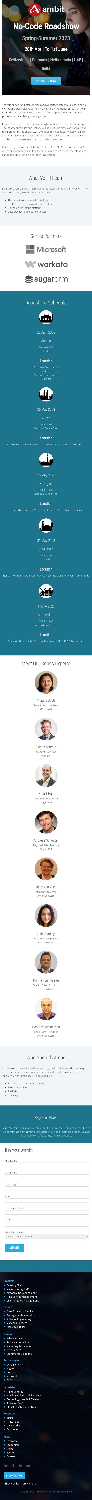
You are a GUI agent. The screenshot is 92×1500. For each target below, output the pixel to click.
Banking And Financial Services (24, 1395)
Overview (11, 1441)
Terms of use (28, 1483)
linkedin (20, 1466)
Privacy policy (11, 1483)
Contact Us (15, 1475)
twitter (6, 1466)
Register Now (46, 81)
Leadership (12, 1445)
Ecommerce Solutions (19, 1353)
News (9, 1448)
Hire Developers (15, 1326)
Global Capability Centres (21, 1407)
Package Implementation (20, 1315)
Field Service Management (21, 1296)
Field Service (13, 1350)
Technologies (11, 1360)
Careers (10, 1456)
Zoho (9, 1380)
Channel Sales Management (22, 1300)
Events (10, 1452)
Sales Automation (16, 1338)
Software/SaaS (14, 1403)
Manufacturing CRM (17, 1289)
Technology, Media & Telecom (23, 1399)
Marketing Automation (19, 1346)
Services (8, 1307)
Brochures (12, 1429)
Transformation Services (20, 1311)
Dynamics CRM (14, 1364)
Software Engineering (18, 1319)
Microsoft (11, 1376)
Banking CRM (14, 1285)
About (7, 1436)
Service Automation (17, 1342)
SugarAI (10, 1368)
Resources (9, 1413)
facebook (13, 1466)
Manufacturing (14, 1391)
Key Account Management (21, 1293)
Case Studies (13, 1425)
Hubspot (11, 1372)
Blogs (9, 1417)
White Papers (14, 1421)
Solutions (9, 1334)
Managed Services (16, 1323)
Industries (9, 1387)
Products (9, 1281)
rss (28, 1466)
